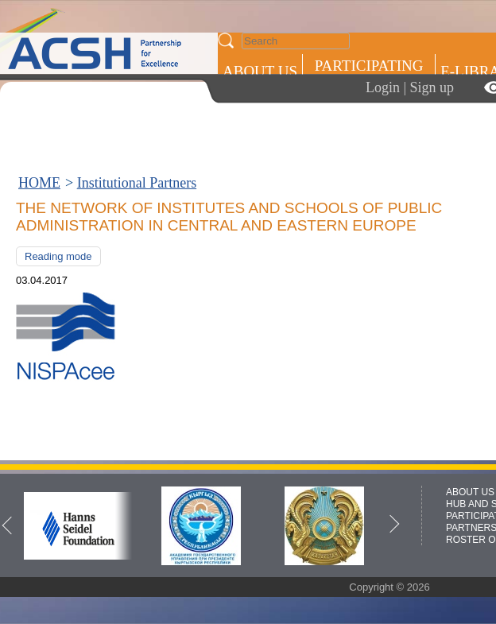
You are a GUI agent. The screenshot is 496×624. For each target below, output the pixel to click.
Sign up (432, 87)
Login (383, 87)
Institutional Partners (136, 183)
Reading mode (58, 256)
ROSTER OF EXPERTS (368, 139)
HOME (39, 183)
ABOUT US (260, 71)
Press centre (276, 129)
